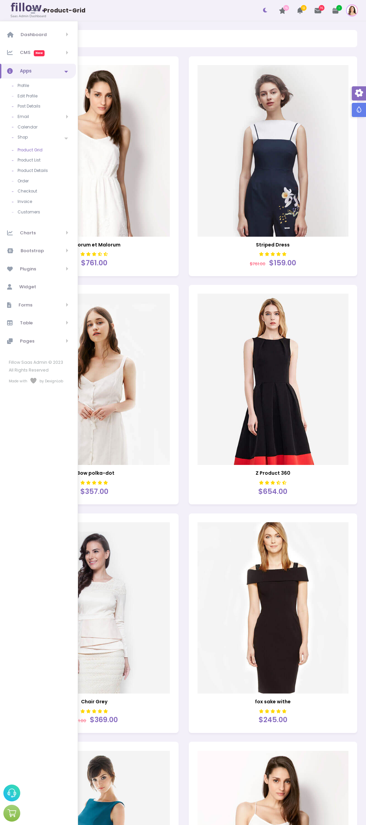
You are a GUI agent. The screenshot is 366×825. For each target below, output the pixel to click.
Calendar (29, 124)
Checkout (28, 185)
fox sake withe (292, 572)
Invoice (26, 195)
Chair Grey (152, 572)
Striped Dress (292, 201)
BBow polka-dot (152, 387)
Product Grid (31, 146)
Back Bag (151, 759)
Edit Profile (29, 95)
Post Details (30, 105)
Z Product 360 (292, 387)
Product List (30, 156)
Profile (24, 85)
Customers (30, 205)
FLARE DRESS (292, 759)
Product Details (34, 166)
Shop (24, 134)
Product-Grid (133, 38)
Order (24, 176)
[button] (300, 10)
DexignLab (258, 817)
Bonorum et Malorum (152, 201)
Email (24, 114)
